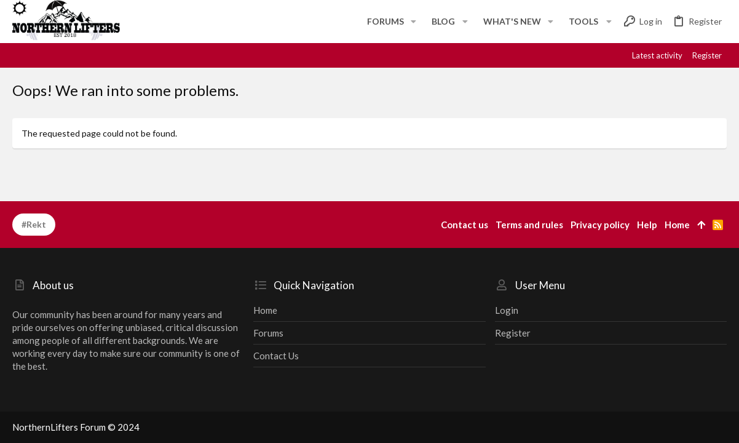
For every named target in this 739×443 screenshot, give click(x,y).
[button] (413, 21)
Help (647, 224)
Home (265, 310)
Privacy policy (600, 224)
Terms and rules (529, 224)
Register (513, 332)
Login (506, 310)
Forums (268, 332)
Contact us (276, 355)
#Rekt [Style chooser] (34, 224)
